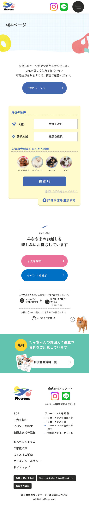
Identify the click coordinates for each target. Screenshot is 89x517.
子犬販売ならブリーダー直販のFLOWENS (45, 494)
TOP (17, 413)
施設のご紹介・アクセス (60, 432)
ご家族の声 (20, 448)
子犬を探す (34, 261)
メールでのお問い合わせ (32, 300)
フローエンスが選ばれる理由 (60, 426)
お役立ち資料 (23, 485)
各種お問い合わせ (25, 477)
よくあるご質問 (23, 454)
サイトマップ (22, 467)
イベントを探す (37, 275)
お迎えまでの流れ (25, 432)
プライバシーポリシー (27, 460)
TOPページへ (36, 88)
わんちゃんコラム (25, 441)
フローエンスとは (56, 421)
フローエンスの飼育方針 (60, 417)
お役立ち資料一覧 (45, 362)
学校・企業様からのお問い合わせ (56, 477)
